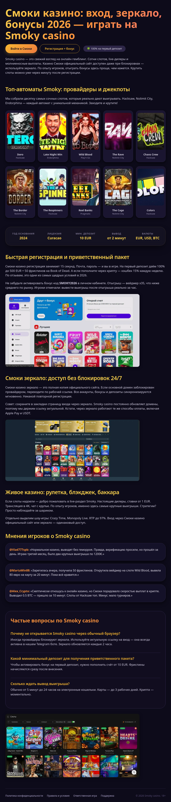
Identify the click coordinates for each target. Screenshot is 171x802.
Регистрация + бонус (60, 49)
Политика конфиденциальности (24, 795)
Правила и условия (58, 795)
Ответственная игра (85, 795)
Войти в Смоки (21, 49)
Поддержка (107, 795)
